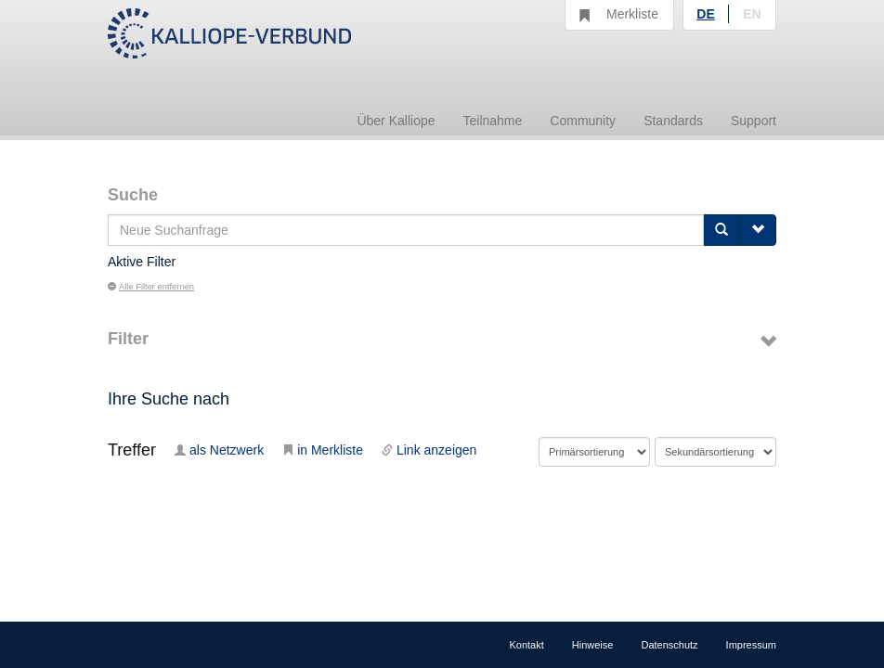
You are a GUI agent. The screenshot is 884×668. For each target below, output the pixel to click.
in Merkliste (322, 450)
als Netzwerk (219, 450)
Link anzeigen (429, 450)
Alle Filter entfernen (151, 286)
